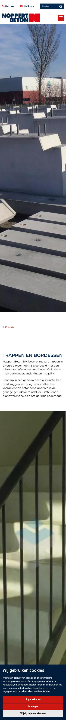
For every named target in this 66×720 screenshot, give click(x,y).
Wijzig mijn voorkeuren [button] (33, 713)
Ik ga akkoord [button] (33, 699)
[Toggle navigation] (61, 18)
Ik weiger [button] (33, 706)
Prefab (9, 327)
